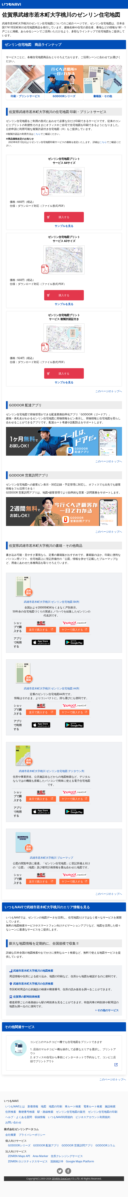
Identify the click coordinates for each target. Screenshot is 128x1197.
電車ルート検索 (93, 1106)
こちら (37, 133)
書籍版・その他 (102, 81)
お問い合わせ (13, 1122)
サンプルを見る (64, 226)
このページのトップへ (108, 391)
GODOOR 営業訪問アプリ (77, 1145)
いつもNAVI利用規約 (60, 1117)
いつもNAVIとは (15, 1106)
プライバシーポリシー (32, 1135)
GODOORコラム (105, 1145)
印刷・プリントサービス (25, 81)
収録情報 (40, 1117)
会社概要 (10, 1135)
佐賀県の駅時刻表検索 (26, 996)
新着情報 (33, 1106)
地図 (43, 1106)
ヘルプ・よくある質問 (18, 1117)
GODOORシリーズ (64, 81)
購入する (64, 217)
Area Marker (40, 1156)
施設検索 (110, 1106)
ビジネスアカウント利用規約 (93, 1117)
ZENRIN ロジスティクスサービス (28, 1161)
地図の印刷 (55, 1106)
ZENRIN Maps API (19, 1156)
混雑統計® (56, 1161)
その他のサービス (108, 1010)
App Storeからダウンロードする (41, 642)
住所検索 (10, 1112)
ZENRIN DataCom (61, 1178)
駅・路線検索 (45, 1112)
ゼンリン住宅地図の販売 (70, 1112)
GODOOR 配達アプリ (46, 1145)
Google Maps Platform (80, 1161)
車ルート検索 (73, 1106)
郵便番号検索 (27, 1112)
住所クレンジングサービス (67, 1156)
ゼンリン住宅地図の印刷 (102, 1112)
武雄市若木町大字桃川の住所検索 (33, 983)
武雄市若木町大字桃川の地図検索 (33, 970)
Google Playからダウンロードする (74, 642)
